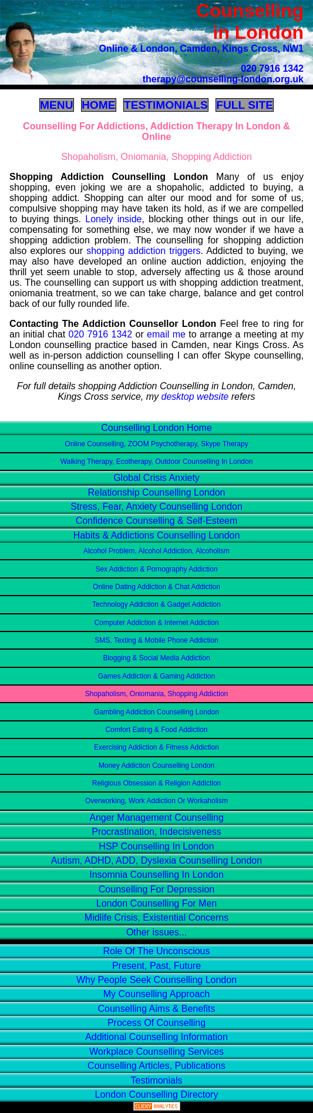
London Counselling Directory (156, 1094)
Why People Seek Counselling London (156, 980)
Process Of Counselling (156, 1023)
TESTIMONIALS (166, 105)
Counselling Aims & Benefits (156, 1009)
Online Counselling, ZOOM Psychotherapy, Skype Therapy (156, 444)
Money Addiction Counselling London (156, 765)
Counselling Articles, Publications (156, 1066)
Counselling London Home (156, 428)
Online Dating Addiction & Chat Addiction (156, 587)
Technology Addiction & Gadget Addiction (156, 604)
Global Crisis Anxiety (156, 478)
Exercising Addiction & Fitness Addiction (156, 747)
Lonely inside (113, 219)
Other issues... (156, 932)
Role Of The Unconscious (156, 951)
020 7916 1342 (272, 68)
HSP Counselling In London (156, 846)
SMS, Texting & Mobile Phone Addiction (156, 640)
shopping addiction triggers (143, 251)
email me (166, 334)
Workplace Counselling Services (156, 1052)
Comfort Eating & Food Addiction (156, 730)
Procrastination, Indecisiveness (156, 832)
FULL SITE (244, 105)
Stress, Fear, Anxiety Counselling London (156, 507)
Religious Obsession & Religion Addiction (156, 783)
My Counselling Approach (156, 994)
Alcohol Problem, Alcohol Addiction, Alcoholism (156, 551)
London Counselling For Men (156, 903)
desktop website (194, 397)
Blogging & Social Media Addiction (156, 658)
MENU (56, 105)
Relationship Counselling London (157, 492)
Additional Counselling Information (156, 1037)
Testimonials (156, 1080)
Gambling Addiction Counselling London (156, 712)
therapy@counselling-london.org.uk (223, 79)
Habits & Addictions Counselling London (156, 535)
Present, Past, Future (156, 966)
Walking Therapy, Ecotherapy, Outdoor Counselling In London (156, 461)
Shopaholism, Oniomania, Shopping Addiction (156, 694)
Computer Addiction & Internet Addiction (156, 623)
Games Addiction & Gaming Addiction (156, 676)
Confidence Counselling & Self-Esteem (157, 521)
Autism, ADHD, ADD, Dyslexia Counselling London (156, 860)
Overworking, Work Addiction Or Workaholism (156, 801)
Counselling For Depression (156, 889)
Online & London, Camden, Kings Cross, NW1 (201, 49)
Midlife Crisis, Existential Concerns (156, 918)
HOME (99, 105)
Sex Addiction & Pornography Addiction (156, 569)
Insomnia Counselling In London (156, 875)
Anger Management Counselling (156, 818)
